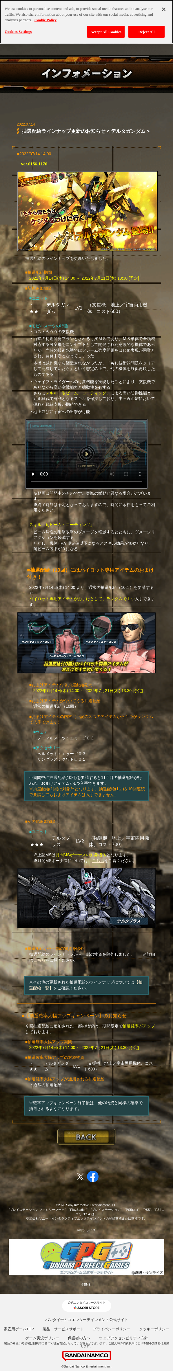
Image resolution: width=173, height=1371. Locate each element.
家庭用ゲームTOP (19, 1329)
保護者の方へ (79, 1338)
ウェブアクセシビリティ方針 (123, 1338)
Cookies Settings (18, 28)
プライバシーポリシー (111, 1329)
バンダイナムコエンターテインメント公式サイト (86, 1320)
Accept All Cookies (105, 28)
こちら (98, 860)
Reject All (147, 28)
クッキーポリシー (154, 1329)
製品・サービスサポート (63, 1329)
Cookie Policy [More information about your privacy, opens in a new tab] (45, 17)
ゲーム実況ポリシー (42, 1338)
